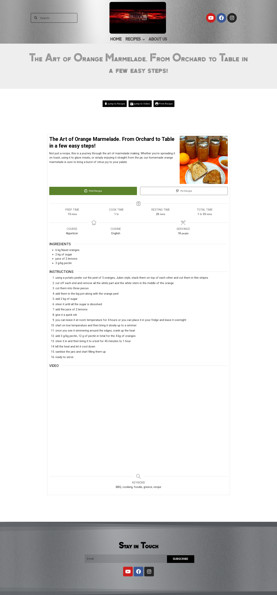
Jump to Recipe (114, 104)
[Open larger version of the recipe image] (204, 160)
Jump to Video (140, 104)
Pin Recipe (183, 191)
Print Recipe (165, 104)
